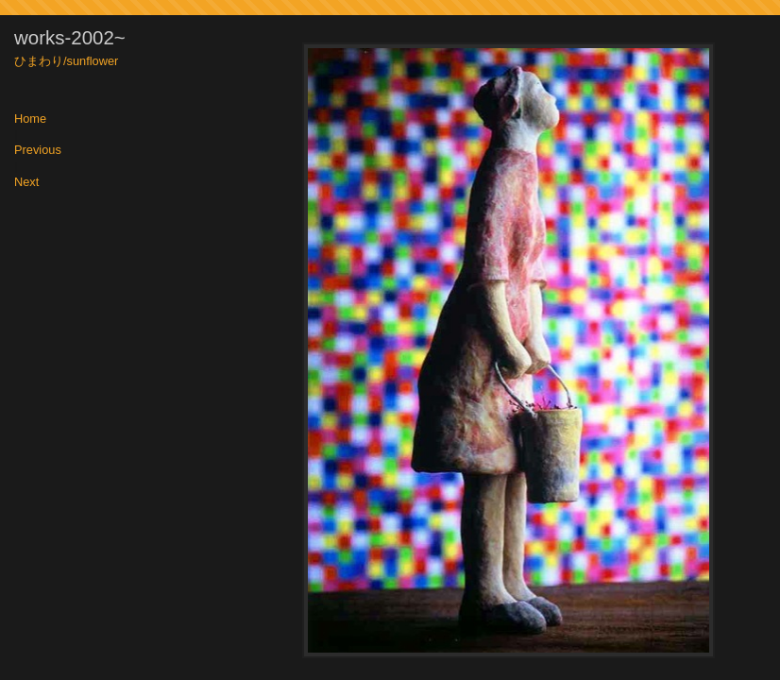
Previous (37, 150)
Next (26, 183)
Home (30, 119)
